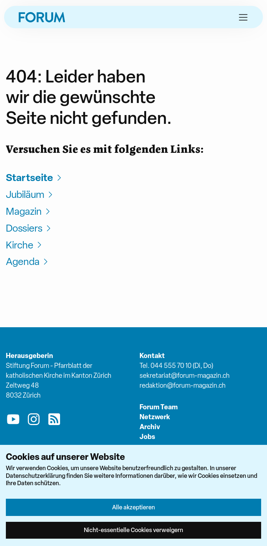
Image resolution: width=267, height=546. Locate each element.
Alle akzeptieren (133, 507)
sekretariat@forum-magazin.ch (185, 375)
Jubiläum (30, 194)
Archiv (150, 426)
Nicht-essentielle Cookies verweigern (133, 530)
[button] (243, 17)
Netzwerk (155, 416)
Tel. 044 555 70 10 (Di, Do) (176, 365)
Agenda (28, 261)
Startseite (34, 177)
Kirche (25, 245)
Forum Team (159, 407)
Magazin (29, 211)
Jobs (147, 436)
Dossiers (29, 228)
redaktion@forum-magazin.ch (183, 385)
